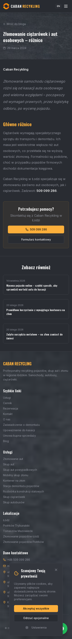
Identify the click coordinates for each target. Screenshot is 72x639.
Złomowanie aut (13, 458)
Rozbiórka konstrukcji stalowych (23, 491)
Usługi (7, 397)
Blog (6, 441)
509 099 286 (36, 229)
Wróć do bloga (14, 24)
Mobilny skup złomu (15, 475)
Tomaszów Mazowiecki (18, 531)
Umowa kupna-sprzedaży (19, 435)
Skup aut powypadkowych (20, 469)
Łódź (6, 520)
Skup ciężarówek (14, 496)
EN (58, 6)
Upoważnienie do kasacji (19, 430)
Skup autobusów (13, 502)
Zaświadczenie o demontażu (21, 424)
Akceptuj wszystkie (36, 608)
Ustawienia (36, 627)
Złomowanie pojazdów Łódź (21, 536)
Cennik (7, 403)
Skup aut (8, 464)
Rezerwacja (10, 408)
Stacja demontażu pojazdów (21, 486)
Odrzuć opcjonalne (36, 618)
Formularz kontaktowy (36, 239)
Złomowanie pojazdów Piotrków (23, 541)
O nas (6, 419)
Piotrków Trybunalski (16, 525)
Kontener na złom (14, 480)
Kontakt (7, 414)
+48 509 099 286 (18, 559)
